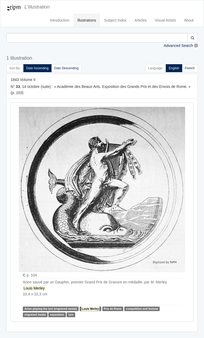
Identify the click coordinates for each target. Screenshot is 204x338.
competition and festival (142, 308)
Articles (141, 20)
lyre (71, 314)
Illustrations (86, 20)
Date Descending (66, 68)
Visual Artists (165, 20)
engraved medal (35, 314)
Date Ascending (37, 68)
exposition (57, 314)
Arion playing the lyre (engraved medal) (50, 308)
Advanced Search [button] (178, 45)
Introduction (59, 20)
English (174, 68)
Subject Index (115, 20)
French (190, 68)
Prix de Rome (113, 308)
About (189, 20)
